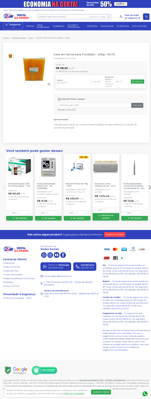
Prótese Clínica (19, 38)
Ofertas (30, 26)
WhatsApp (79, 10)
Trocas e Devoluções (13, 274)
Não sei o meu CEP (67, 109)
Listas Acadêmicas (35, 10)
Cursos (47, 10)
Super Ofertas (9, 10)
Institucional (56, 10)
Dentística (92, 26)
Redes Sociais (68, 10)
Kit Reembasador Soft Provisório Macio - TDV (19, 185)
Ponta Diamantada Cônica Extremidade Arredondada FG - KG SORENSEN (133, 186)
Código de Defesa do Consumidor (19, 278)
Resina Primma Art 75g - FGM (77, 185)
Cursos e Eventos (11, 286)
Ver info (95, 82)
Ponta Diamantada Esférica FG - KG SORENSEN (46, 186)
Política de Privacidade (73, 393)
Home (6, 38)
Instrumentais (139, 26)
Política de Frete (10, 271)
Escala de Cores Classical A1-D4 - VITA (105, 185)
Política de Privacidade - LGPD (17, 298)
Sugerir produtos (115, 234)
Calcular (137, 105)
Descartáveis (107, 26)
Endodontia (123, 26)
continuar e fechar (101, 392)
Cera (31, 38)
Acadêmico (21, 10)
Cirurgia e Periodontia (74, 26)
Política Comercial (11, 267)
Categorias (13, 26)
